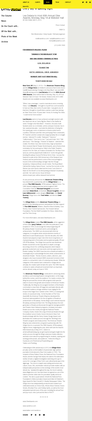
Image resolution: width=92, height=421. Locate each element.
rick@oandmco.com (42, 38)
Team (57, 2)
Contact (68, 2)
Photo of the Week (9, 36)
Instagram (90, 2)
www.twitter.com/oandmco (32, 410)
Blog (47, 2)
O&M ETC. (26, 6)
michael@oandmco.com (57, 41)
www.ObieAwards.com (49, 99)
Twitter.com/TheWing (30, 343)
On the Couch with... (10, 26)
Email (44, 415)
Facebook (86, 2)
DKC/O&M (28, 20)
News (3, 21)
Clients (37, 2)
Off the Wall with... (9, 31)
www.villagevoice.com (30, 372)
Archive (4, 41)
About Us (26, 2)
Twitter (83, 2)
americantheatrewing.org (31, 332)
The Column (6, 15)
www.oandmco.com (29, 406)
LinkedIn (39, 415)
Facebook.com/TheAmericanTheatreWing (36, 341)
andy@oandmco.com (57, 38)
